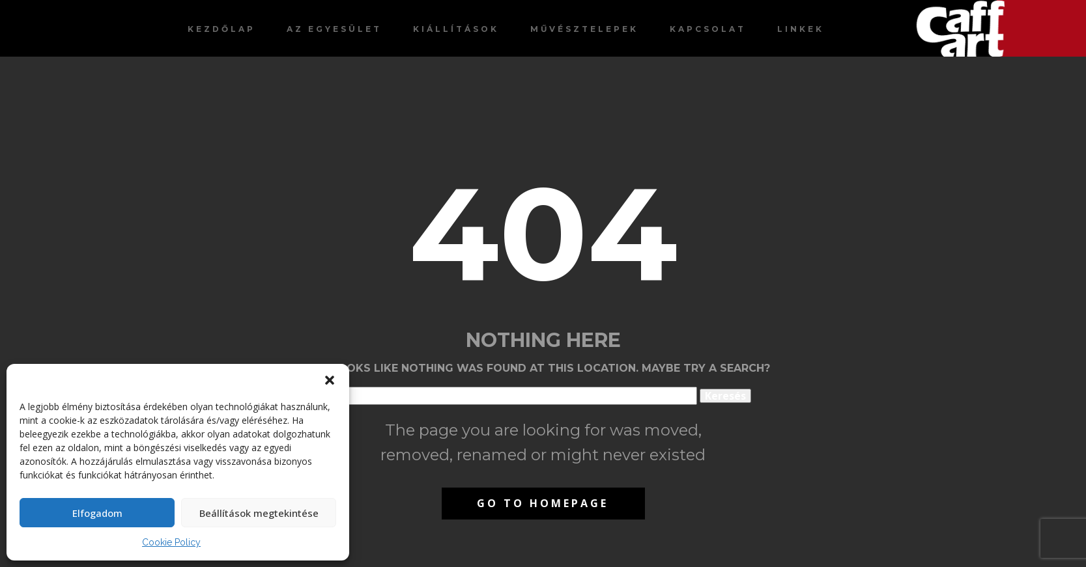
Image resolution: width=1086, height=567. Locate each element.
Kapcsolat (708, 29)
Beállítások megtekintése (259, 512)
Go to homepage (542, 503)
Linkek (800, 29)
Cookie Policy (171, 542)
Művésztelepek (584, 29)
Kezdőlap (221, 29)
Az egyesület (334, 29)
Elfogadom (97, 512)
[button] (329, 380)
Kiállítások (456, 29)
